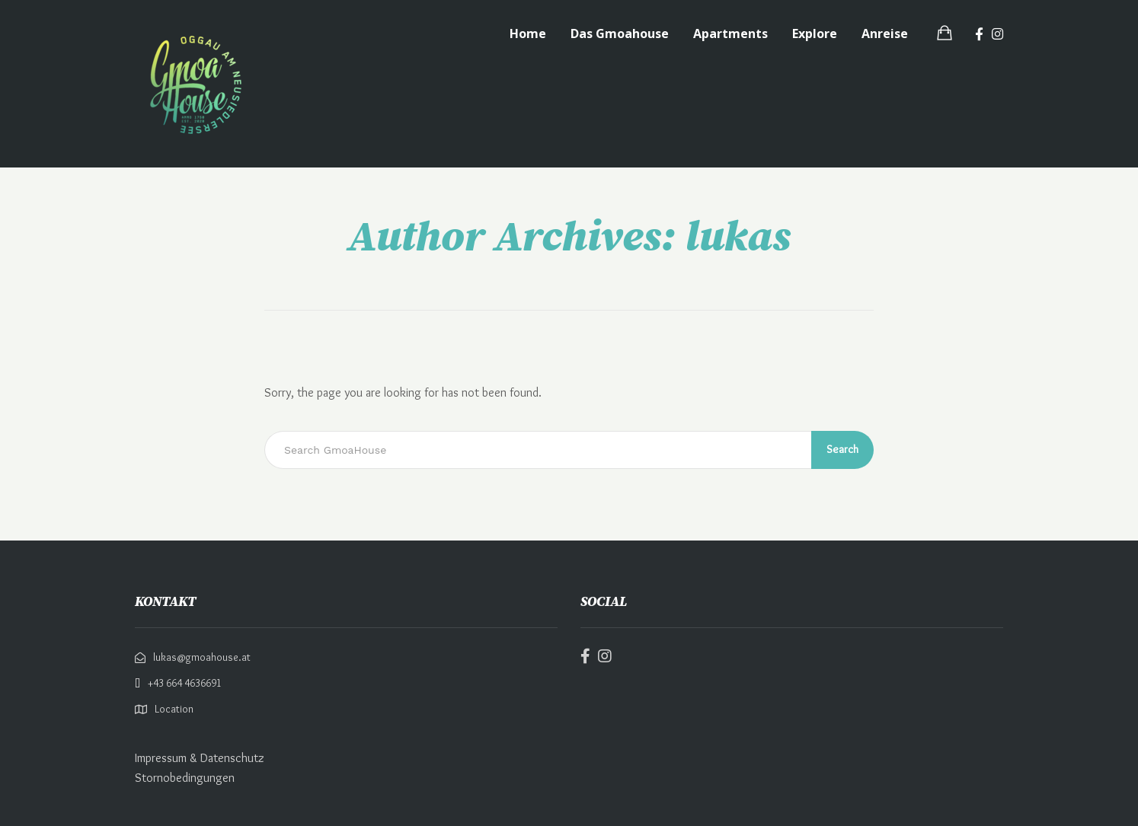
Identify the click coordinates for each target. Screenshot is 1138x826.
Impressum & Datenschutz (199, 758)
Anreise (884, 33)
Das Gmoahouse (620, 33)
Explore (814, 33)
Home (528, 33)
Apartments (730, 33)
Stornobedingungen (185, 777)
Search (842, 449)
